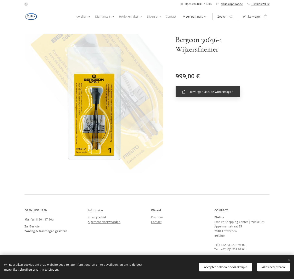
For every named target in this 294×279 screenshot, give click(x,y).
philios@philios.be (232, 4)
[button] (225, 16)
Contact (156, 222)
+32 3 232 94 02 (260, 4)
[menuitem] (81, 16)
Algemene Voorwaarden (104, 222)
